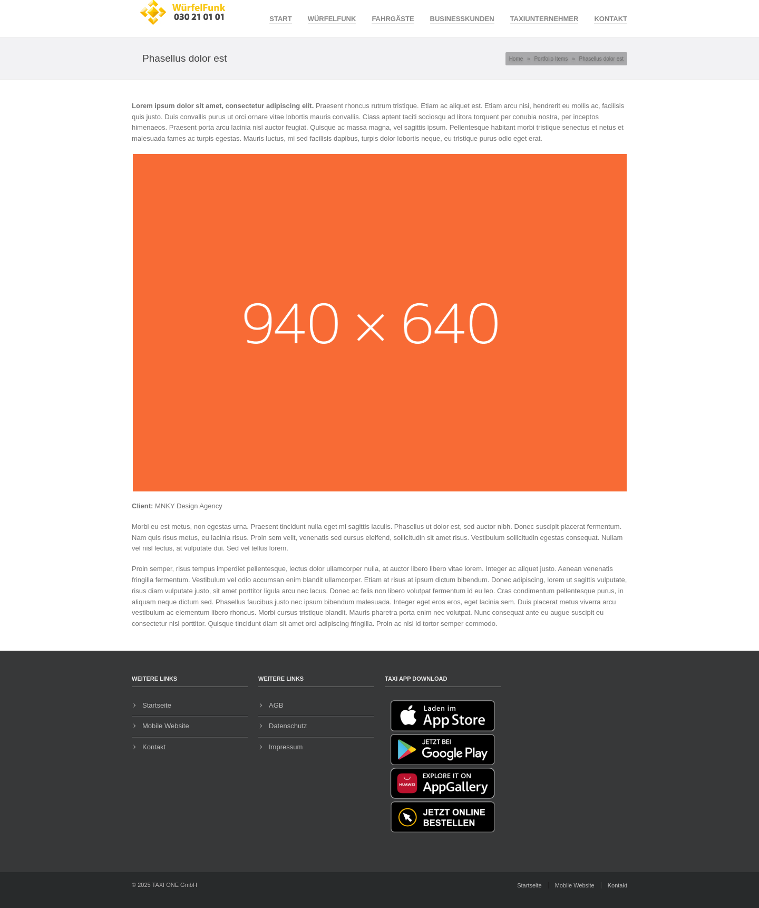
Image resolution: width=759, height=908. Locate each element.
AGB (276, 705)
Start (280, 19)
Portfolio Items (551, 59)
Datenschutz (288, 726)
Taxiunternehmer (544, 19)
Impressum (286, 747)
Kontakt (610, 19)
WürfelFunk (332, 19)
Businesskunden (462, 19)
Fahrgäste (393, 19)
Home (516, 59)
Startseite (156, 705)
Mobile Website (165, 726)
